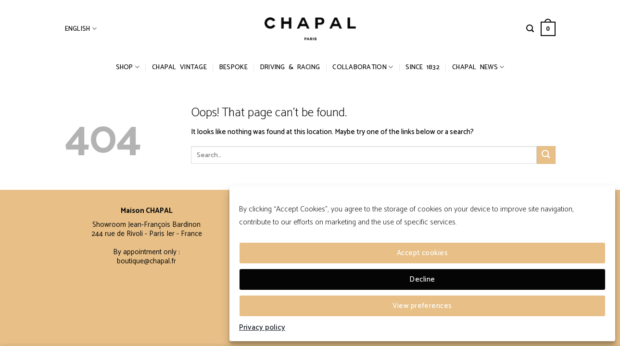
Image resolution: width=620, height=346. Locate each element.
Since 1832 (422, 67)
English (81, 29)
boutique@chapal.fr (146, 261)
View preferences (422, 306)
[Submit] (546, 155)
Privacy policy (262, 327)
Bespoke (233, 67)
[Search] (530, 28)
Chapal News (478, 67)
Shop (128, 67)
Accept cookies (422, 253)
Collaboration (362, 67)
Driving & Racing (290, 67)
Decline (422, 279)
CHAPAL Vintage (179, 67)
